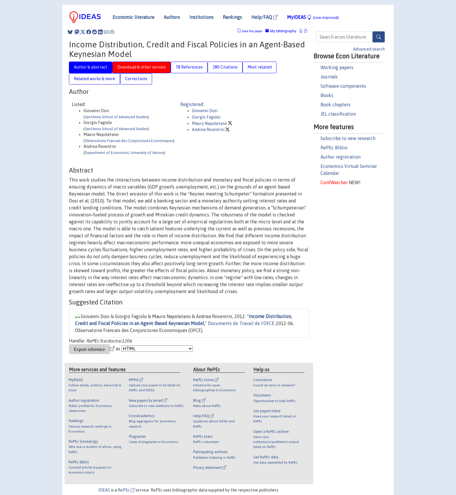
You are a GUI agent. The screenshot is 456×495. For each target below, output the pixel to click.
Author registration (340, 156)
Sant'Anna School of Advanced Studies (116, 117)
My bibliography (280, 31)
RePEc (126, 490)
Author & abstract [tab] (90, 67)
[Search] (379, 36)
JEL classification (338, 113)
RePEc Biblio (334, 147)
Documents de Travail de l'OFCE (241, 323)
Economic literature (133, 17)
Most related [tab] (259, 67)
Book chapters (335, 104)
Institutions (201, 17)
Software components (343, 86)
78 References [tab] (189, 67)
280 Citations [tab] (225, 67)
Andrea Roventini (208, 129)
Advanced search (369, 49)
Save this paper (252, 31)
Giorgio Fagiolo (206, 117)
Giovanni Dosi (205, 110)
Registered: (192, 104)
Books (326, 95)
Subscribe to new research (347, 138)
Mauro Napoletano (210, 123)
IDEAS (104, 490)
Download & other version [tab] (141, 67)
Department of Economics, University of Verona (124, 152)
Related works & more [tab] (94, 78)
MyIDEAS (313, 17)
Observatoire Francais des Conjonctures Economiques (129, 141)
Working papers (336, 67)
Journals (329, 76)
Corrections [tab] (136, 78)
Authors (172, 17)
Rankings (232, 17)
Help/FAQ (264, 17)
